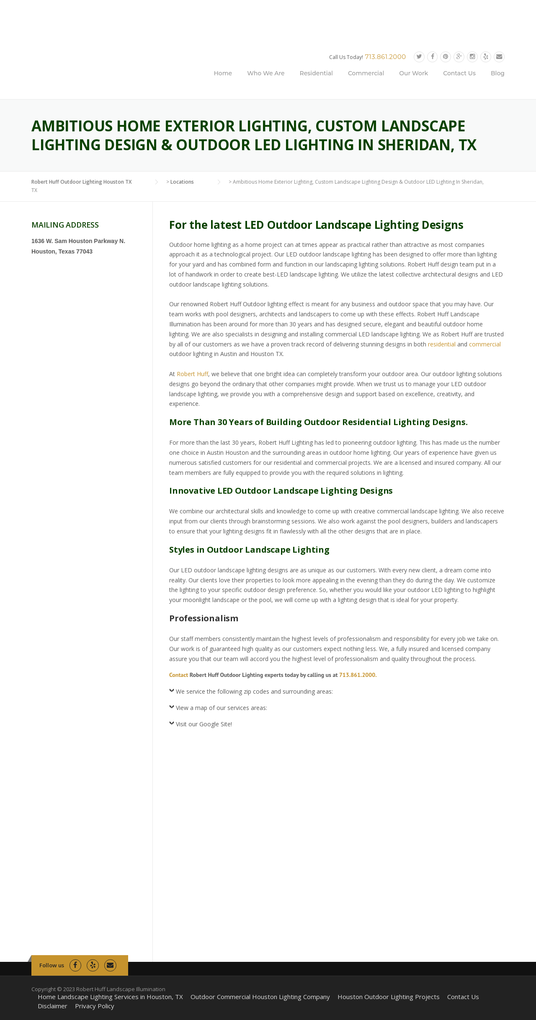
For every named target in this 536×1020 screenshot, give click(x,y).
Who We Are (265, 73)
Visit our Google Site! (204, 724)
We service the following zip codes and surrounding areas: (254, 691)
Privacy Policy (94, 1006)
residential (442, 344)
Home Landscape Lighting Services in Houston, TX (110, 997)
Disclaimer (52, 1006)
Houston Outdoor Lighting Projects (389, 997)
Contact (178, 675)
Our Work (413, 73)
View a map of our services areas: (221, 708)
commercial (485, 344)
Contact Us (459, 73)
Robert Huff (192, 374)
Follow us (51, 965)
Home (223, 73)
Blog (498, 73)
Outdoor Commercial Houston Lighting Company (260, 997)
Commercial (366, 73)
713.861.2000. (358, 675)
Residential (316, 73)
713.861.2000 (385, 57)
